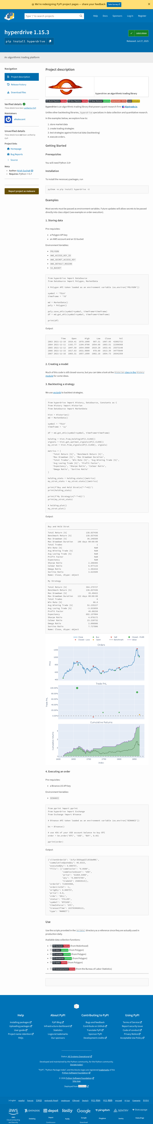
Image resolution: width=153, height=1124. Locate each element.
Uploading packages (19, 1026)
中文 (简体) (96, 1100)
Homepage (14, 148)
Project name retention (19, 1034)
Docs (105, 16)
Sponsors (117, 16)
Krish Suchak (23, 170)
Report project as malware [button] (21, 191)
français (30, 1100)
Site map (77, 1081)
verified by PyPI (30, 108)
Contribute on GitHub (94, 1026)
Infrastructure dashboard (56, 1026)
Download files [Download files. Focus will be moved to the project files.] (16, 92)
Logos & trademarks (58, 1034)
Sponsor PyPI (95, 1034)
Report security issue (132, 1026)
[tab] (22, 77)
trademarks (104, 1069)
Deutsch (85, 1100)
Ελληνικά (75, 1100)
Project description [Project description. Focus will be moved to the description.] (18, 77)
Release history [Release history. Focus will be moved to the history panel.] (16, 84)
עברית (127, 1100)
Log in (130, 16)
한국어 (146, 1100)
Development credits (94, 1038)
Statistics (57, 1030)
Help (95, 16)
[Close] (149, 4)
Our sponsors (58, 1038)
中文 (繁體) (108, 1100)
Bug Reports (15, 154)
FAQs (20, 1038)
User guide (19, 1030)
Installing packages (19, 1022)
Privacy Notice (131, 1034)
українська (65, 1100)
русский (118, 1100)
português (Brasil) (51, 1100)
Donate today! (76, 1064)
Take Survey (113, 4)
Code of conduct (131, 1030)
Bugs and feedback (95, 1022)
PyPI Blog (56, 1022)
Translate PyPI (94, 1030)
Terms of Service (131, 1022)
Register (142, 16)
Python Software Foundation (75, 1072)
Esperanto (136, 1100)
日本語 (39, 1100)
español (21, 1100)
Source (12, 160)
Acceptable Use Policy (131, 1038)
